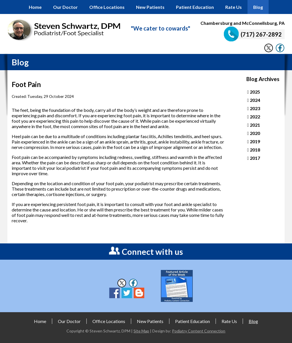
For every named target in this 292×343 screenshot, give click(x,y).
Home (35, 7)
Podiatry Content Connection (198, 330)
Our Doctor (65, 7)
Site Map (141, 330)
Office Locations (107, 7)
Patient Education (195, 7)
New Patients (150, 7)
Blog (258, 7)
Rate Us (233, 7)
